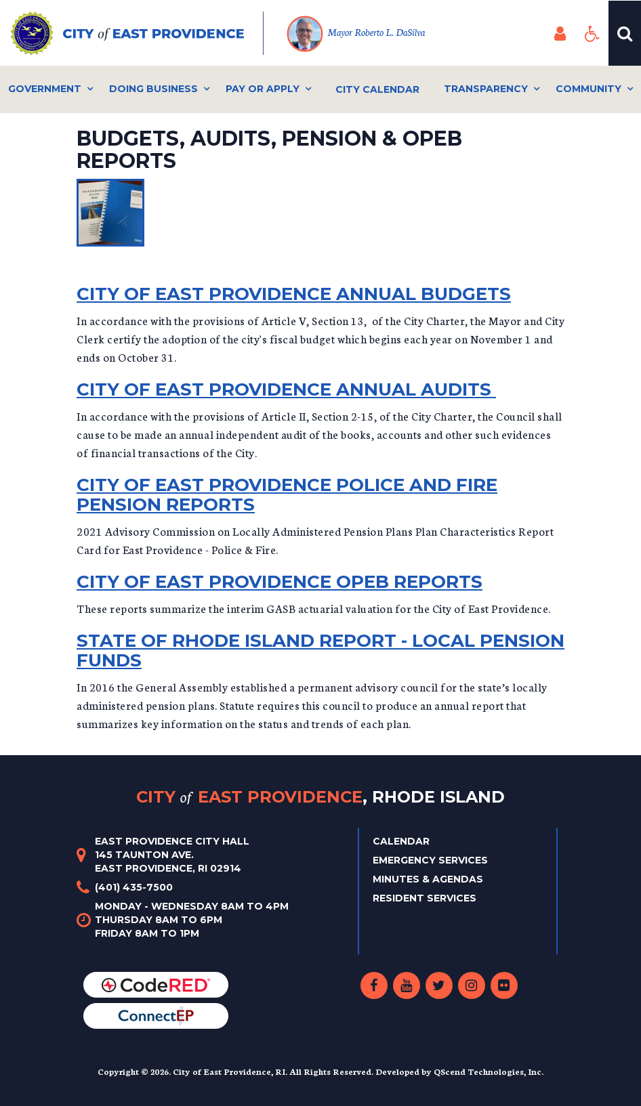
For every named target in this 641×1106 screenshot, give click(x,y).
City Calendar (377, 89)
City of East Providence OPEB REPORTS (279, 582)
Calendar (401, 841)
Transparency (486, 89)
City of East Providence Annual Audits (286, 389)
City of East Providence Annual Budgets (294, 294)
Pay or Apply (262, 89)
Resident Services (424, 898)
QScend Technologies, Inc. (488, 1071)
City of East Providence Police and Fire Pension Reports (287, 494)
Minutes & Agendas (428, 879)
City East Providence (320, 797)
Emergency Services (430, 860)
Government (44, 89)
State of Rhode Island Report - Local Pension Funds (320, 650)
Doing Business (153, 89)
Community (588, 89)
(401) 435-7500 (134, 887)
